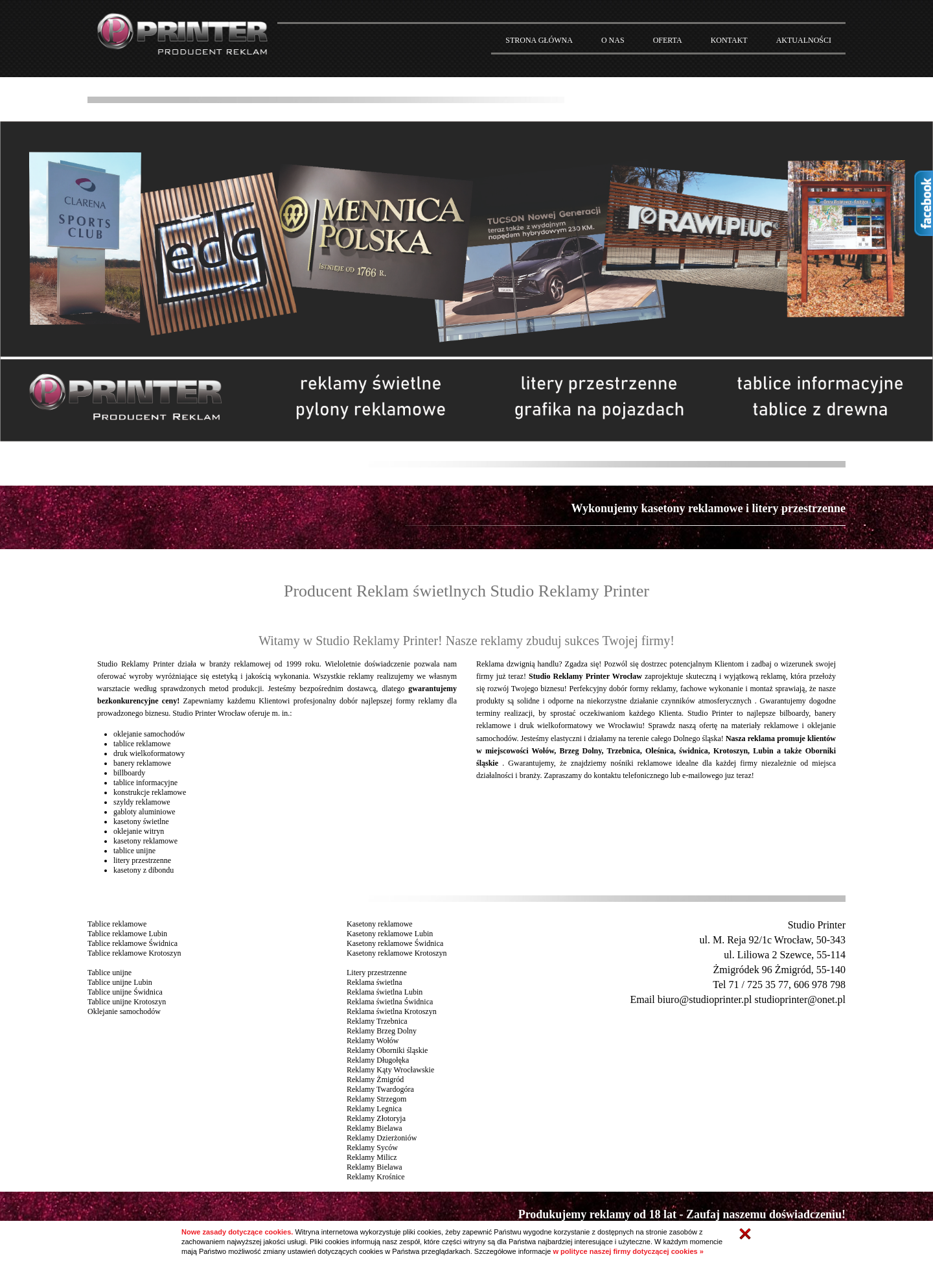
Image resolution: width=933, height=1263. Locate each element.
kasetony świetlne (141, 821)
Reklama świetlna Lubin (384, 992)
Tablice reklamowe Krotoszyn (134, 953)
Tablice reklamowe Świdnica (132, 943)
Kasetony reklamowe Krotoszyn (397, 953)
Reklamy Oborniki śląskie (387, 1050)
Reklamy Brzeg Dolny (382, 1030)
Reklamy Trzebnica (377, 1021)
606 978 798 (820, 984)
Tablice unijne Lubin (119, 982)
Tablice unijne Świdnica (125, 992)
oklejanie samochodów (149, 733)
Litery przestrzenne (377, 972)
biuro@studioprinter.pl (705, 999)
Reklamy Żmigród (375, 1079)
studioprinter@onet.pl (800, 999)
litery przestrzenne (142, 860)
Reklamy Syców (372, 1147)
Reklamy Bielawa (374, 1128)
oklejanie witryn (138, 831)
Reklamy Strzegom (376, 1099)
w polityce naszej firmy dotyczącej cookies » (628, 1251)
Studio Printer (817, 924)
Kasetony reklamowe (380, 923)
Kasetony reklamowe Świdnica (395, 943)
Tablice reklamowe (116, 923)
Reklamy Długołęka (378, 1060)
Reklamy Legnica (374, 1108)
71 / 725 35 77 (759, 984)
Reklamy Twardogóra (380, 1089)
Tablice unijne (109, 972)
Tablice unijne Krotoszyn (126, 1001)
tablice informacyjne (145, 782)
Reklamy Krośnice (376, 1176)
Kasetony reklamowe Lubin (390, 933)
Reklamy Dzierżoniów (382, 1137)
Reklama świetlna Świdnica (390, 1001)
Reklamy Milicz (372, 1157)
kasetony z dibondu (143, 870)
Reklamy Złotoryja (376, 1118)
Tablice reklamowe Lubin (127, 933)
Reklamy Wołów (372, 1040)
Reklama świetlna (374, 982)
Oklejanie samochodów (124, 1011)
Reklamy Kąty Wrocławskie (390, 1069)
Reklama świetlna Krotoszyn (392, 1011)
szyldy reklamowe (141, 802)
